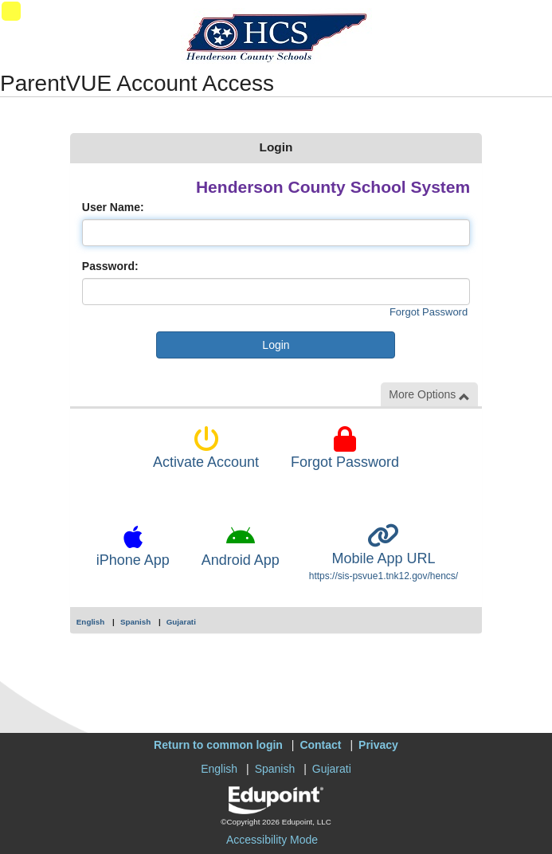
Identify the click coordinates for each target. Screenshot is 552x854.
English (90, 621)
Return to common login (218, 744)
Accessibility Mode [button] (272, 839)
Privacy (378, 744)
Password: (110, 266)
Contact (320, 744)
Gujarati (181, 621)
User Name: (113, 207)
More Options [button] (429, 395)
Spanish (135, 621)
